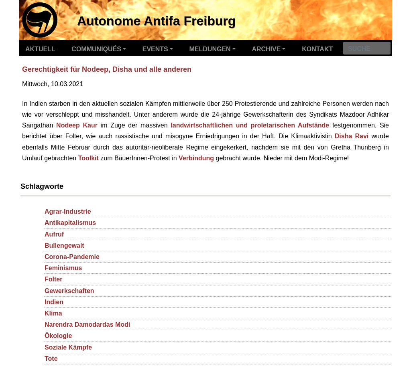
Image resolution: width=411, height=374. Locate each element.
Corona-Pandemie (72, 256)
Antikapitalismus (70, 222)
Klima (53, 313)
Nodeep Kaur (77, 125)
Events (155, 49)
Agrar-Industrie (68, 211)
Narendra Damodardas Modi (87, 324)
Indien (54, 302)
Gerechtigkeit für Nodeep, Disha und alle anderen (106, 69)
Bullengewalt (64, 245)
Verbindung (196, 158)
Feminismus (63, 268)
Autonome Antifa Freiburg (156, 21)
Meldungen (210, 49)
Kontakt (317, 49)
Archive (266, 49)
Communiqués (96, 49)
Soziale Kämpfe (68, 347)
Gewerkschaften (69, 290)
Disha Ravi (352, 136)
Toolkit (88, 158)
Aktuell (40, 49)
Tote (51, 358)
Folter (53, 279)
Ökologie (58, 335)
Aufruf (54, 234)
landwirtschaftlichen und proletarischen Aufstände (250, 125)
